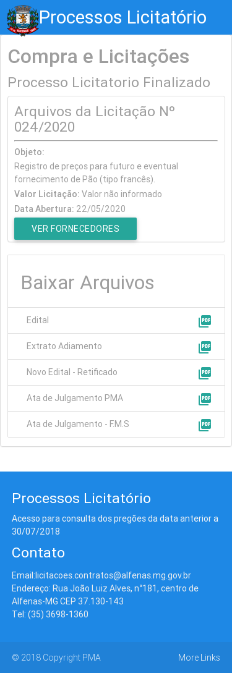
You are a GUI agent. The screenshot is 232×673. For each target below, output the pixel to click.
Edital (38, 320)
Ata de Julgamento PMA (75, 398)
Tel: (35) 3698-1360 (50, 614)
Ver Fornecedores (75, 228)
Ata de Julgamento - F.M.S (78, 424)
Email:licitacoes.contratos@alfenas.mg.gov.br (101, 575)
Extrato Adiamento (64, 346)
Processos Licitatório (123, 17)
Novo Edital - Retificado (72, 372)
